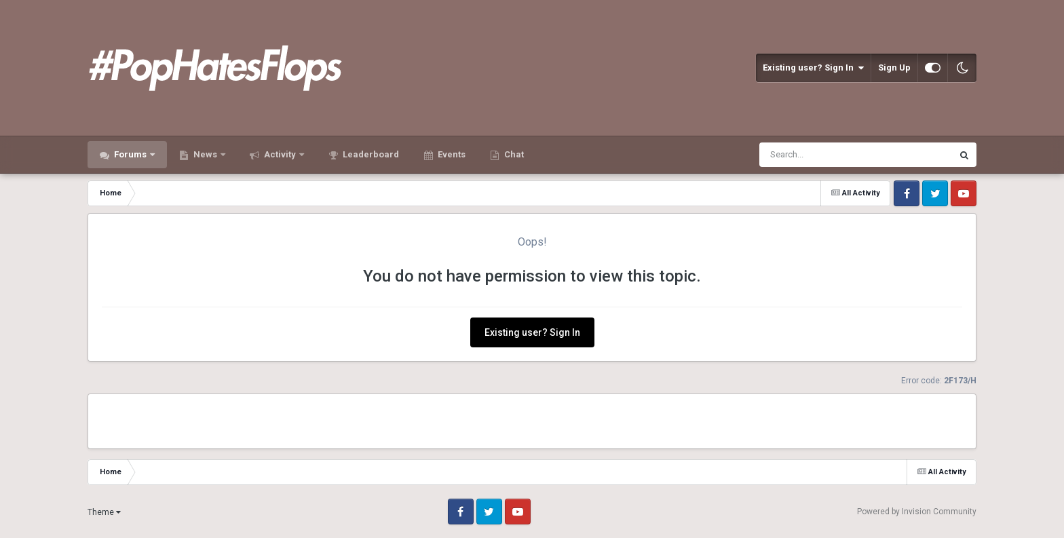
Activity (280, 154)
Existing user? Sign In (813, 68)
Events (451, 154)
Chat (513, 154)
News (205, 154)
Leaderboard (370, 154)
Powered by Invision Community (916, 511)
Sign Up (894, 67)
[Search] (820, 154)
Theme (104, 512)
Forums (130, 154)
